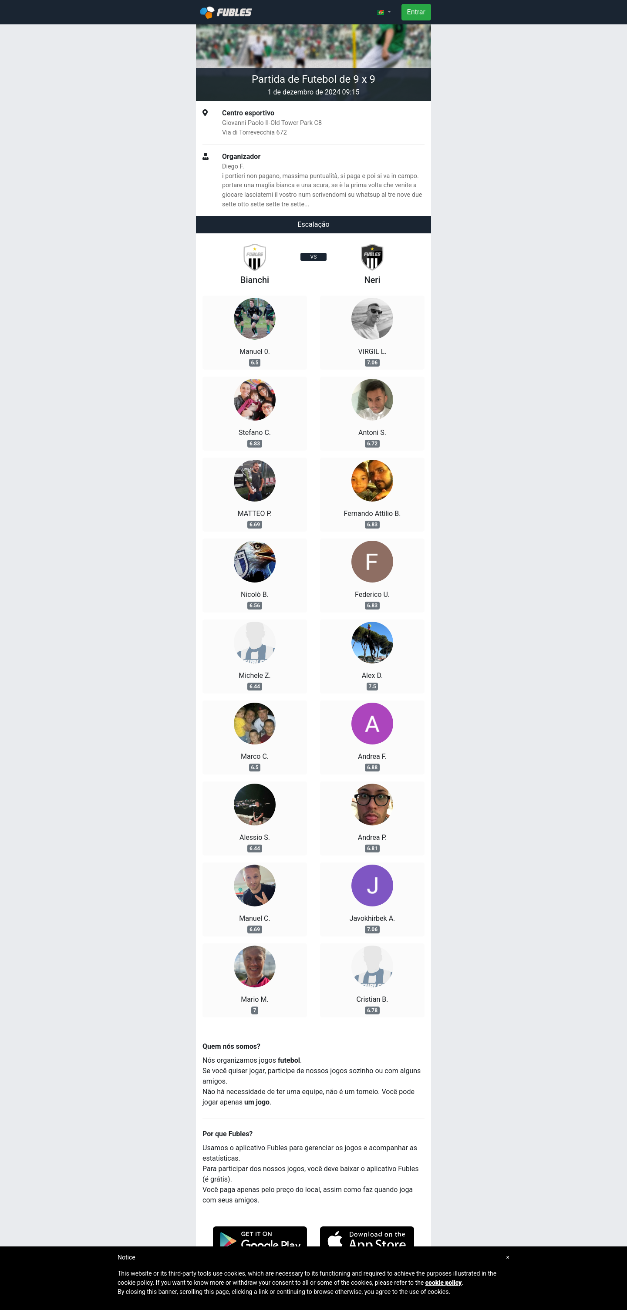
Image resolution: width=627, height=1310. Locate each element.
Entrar (416, 12)
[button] (384, 12)
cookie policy (443, 1282)
